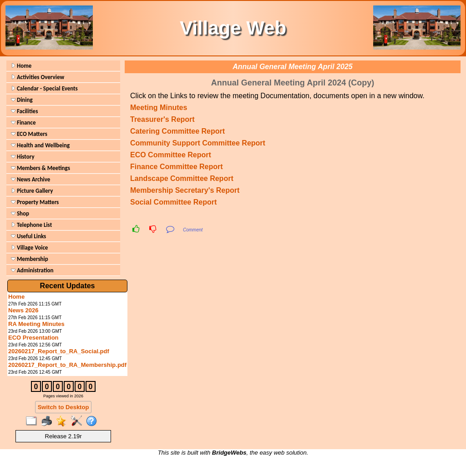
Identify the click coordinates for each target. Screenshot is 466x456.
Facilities (24, 111)
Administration (32, 270)
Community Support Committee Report (197, 143)
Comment (193, 229)
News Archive (30, 179)
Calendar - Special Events (44, 88)
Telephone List (31, 224)
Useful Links (28, 236)
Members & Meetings (40, 168)
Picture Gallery (32, 190)
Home (21, 65)
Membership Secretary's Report (184, 190)
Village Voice (29, 247)
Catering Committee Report (177, 131)
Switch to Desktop (63, 407)
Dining (22, 99)
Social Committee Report (173, 202)
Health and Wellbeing (40, 145)
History (23, 156)
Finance (23, 122)
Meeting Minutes (158, 107)
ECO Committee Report (170, 155)
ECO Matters (29, 133)
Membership (29, 259)
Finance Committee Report (176, 166)
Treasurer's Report (162, 119)
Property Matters (35, 202)
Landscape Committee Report (181, 178)
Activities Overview (37, 77)
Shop (20, 213)
